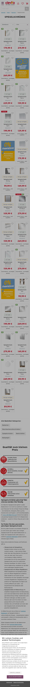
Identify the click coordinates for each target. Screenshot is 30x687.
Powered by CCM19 (15, 685)
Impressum (9, 682)
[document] (15, 654)
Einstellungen (15, 672)
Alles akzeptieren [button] (15, 676)
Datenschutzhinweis (18, 682)
